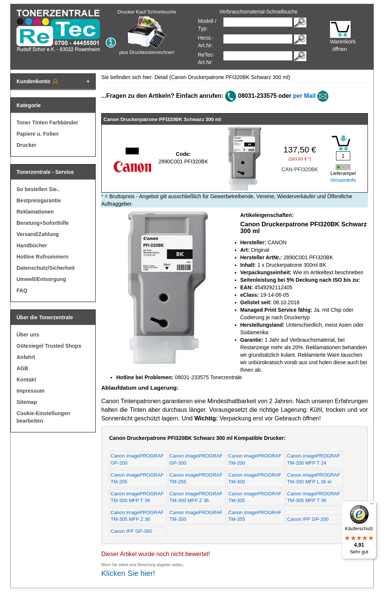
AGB (22, 368)
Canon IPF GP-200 (308, 519)
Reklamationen (35, 212)
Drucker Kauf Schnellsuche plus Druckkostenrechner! (146, 32)
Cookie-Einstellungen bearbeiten (43, 417)
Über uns (27, 335)
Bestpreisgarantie (38, 200)
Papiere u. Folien (37, 134)
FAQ (21, 290)
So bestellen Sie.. (38, 189)
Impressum (30, 391)
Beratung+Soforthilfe (42, 223)
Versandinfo (343, 180)
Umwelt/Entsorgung (41, 279)
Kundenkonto (37, 81)
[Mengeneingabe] (343, 155)
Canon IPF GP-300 (131, 531)
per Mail (304, 96)
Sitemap (26, 402)
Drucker (26, 145)
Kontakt (26, 380)
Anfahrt (25, 357)
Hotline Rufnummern (42, 257)
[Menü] (372, 505)
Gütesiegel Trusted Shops (48, 346)
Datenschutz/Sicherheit (45, 268)
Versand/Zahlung (37, 234)
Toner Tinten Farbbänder (47, 123)
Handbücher (31, 245)
